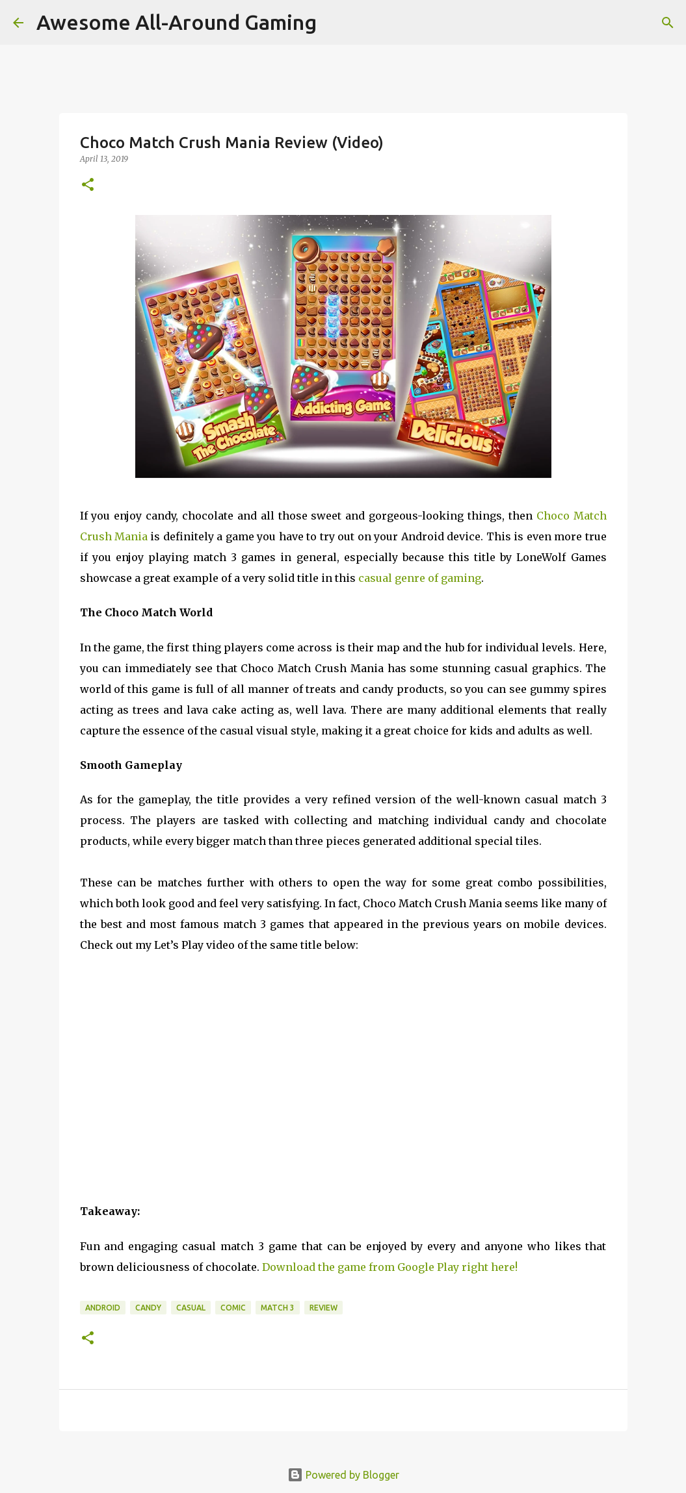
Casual (190, 1307)
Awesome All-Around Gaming (176, 22)
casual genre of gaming (419, 577)
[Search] (668, 22)
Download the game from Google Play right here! (390, 1267)
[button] (88, 185)
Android (102, 1307)
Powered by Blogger (343, 1475)
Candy (148, 1307)
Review (323, 1307)
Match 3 (278, 1307)
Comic (233, 1307)
